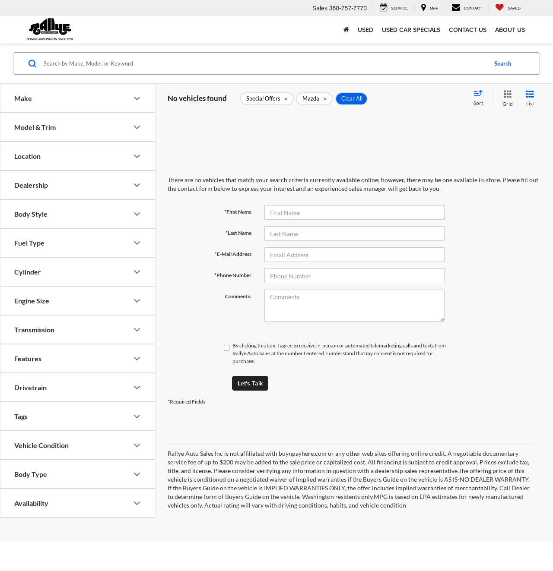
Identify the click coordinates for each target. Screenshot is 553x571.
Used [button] (365, 29)
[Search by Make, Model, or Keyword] (264, 63)
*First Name (237, 211)
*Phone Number (232, 275)
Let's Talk (250, 383)
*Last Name (238, 233)
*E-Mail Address (233, 254)
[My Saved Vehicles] (508, 8)
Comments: (238, 296)
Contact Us (467, 29)
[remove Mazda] (314, 98)
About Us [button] (510, 29)
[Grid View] (506, 98)
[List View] (530, 98)
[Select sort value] (481, 98)
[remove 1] (267, 98)
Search (502, 63)
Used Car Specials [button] (411, 29)
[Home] (346, 30)
